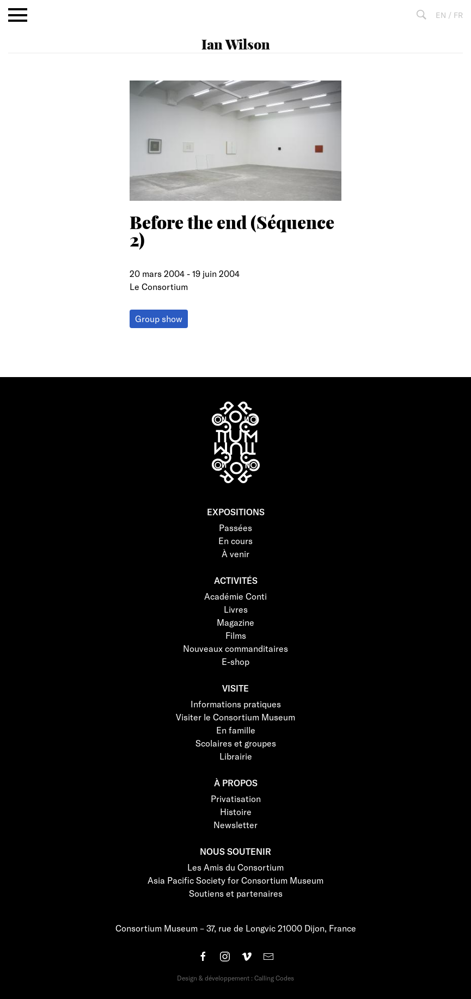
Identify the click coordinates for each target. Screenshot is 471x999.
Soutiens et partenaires (236, 893)
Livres (236, 609)
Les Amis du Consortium (235, 867)
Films (235, 635)
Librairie (235, 756)
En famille (235, 730)
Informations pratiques (236, 704)
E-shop (235, 661)
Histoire (236, 811)
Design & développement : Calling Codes (235, 978)
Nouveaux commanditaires (235, 648)
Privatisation (236, 798)
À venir (235, 553)
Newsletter (235, 824)
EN (441, 15)
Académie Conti (235, 596)
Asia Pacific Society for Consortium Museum (235, 880)
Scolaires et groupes (235, 743)
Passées (235, 527)
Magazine (235, 622)
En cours (235, 540)
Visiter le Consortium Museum (235, 717)
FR (458, 15)
